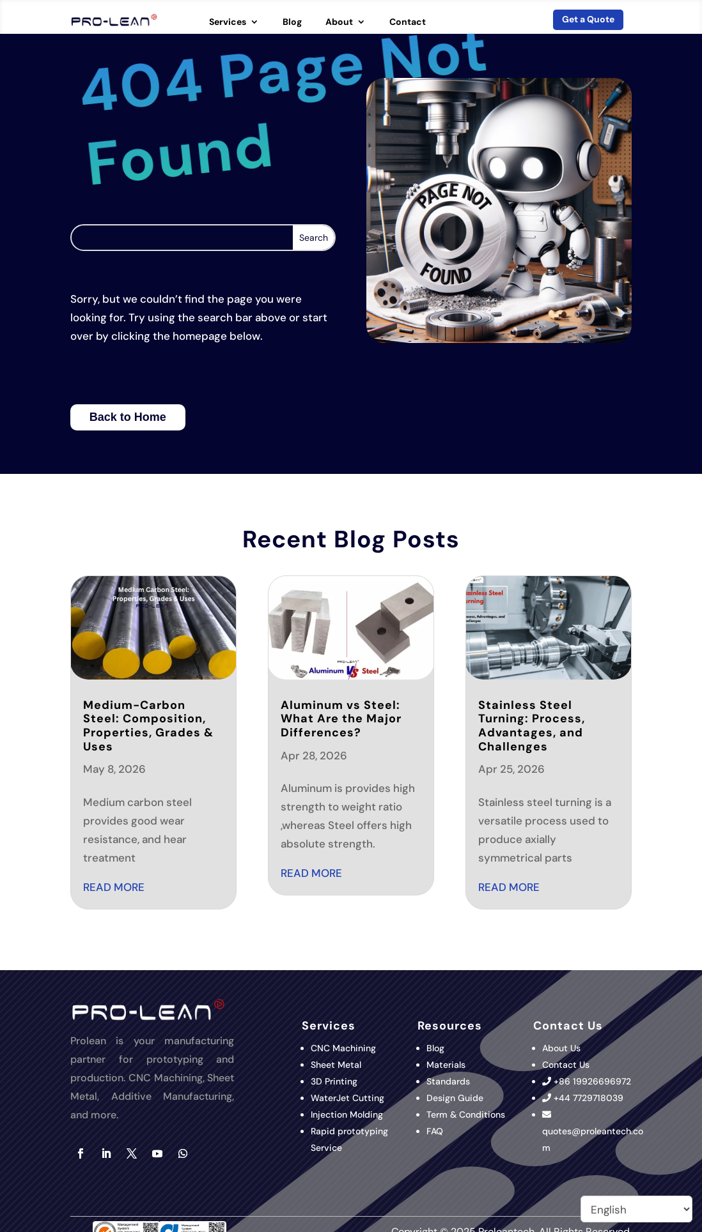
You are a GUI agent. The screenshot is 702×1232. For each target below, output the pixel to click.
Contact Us (565, 1064)
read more (113, 887)
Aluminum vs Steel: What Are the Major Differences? (341, 718)
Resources (449, 1025)
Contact (407, 22)
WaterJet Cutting (347, 1098)
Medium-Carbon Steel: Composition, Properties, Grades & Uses (148, 725)
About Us (561, 1048)
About (339, 22)
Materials (445, 1064)
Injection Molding (347, 1114)
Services (227, 22)
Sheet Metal (336, 1064)
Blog (292, 22)
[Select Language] (636, 1209)
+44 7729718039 (588, 1098)
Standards (448, 1081)
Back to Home (128, 417)
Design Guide (454, 1098)
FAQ (434, 1131)
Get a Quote (588, 19)
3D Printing (335, 1081)
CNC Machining (343, 1048)
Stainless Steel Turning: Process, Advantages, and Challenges (531, 725)
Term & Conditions (465, 1114)
